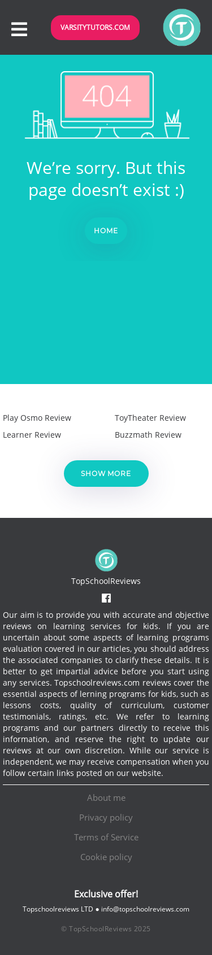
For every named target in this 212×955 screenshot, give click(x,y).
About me (106, 797)
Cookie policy (106, 856)
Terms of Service (106, 837)
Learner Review (32, 434)
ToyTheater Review (150, 417)
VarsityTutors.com (95, 27)
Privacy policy (106, 817)
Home (106, 230)
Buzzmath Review (148, 434)
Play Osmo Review (37, 417)
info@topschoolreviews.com (145, 909)
